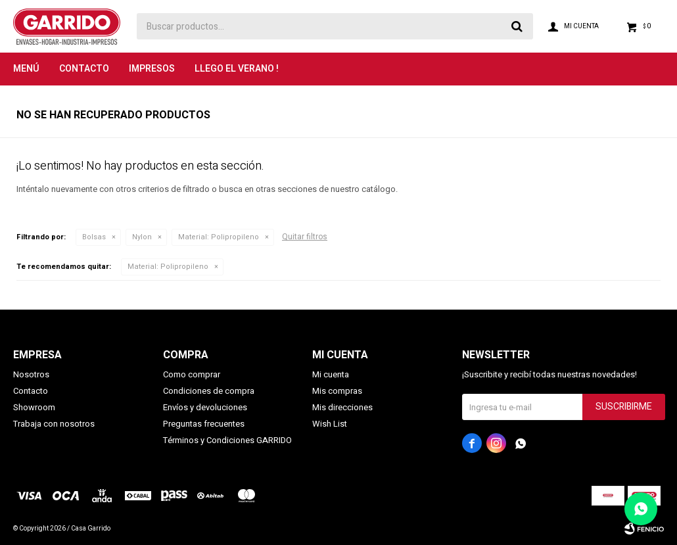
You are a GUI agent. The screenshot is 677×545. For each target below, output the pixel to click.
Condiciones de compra (208, 391)
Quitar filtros (304, 237)
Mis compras (337, 391)
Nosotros (31, 374)
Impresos (152, 69)
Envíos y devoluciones (205, 407)
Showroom (34, 407)
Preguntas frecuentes (204, 423)
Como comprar (191, 374)
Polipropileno (218, 237)
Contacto (84, 69)
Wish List (329, 423)
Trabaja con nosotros (54, 423)
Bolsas (94, 237)
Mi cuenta (330, 374)
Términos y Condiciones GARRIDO (227, 440)
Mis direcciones (342, 407)
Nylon (142, 237)
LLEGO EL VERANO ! (237, 69)
